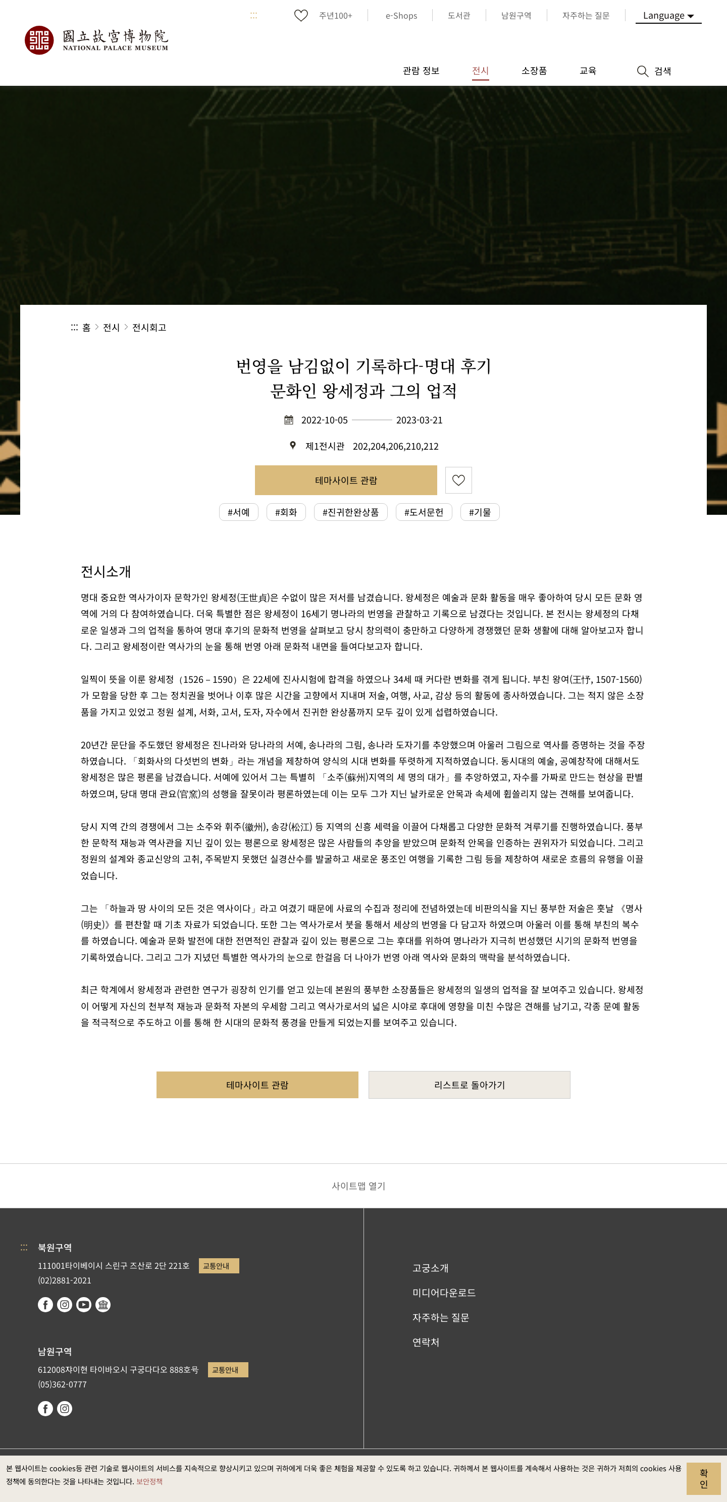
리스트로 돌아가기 (469, 1084)
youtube (83, 1304)
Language (664, 14)
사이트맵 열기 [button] (359, 1185)
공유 (546, 327)
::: (253, 15)
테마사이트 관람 (346, 480)
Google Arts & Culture (103, 1304)
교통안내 (216, 1265)
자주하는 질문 (441, 1317)
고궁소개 (430, 1268)
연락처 (426, 1342)
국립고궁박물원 (96, 40)
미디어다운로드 (444, 1292)
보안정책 (149, 1481)
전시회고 (149, 327)
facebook (45, 1304)
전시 (111, 327)
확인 (704, 1478)
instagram (64, 1304)
